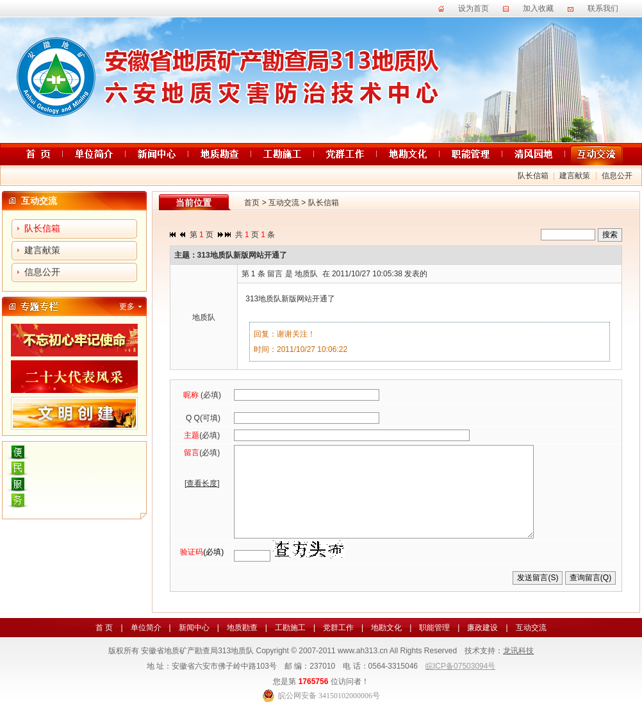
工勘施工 (290, 646)
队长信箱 (533, 175)
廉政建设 (482, 646)
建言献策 (574, 175)
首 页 (104, 646)
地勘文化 (386, 646)
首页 (251, 202)
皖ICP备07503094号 (460, 685)
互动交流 (283, 202)
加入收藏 (538, 8)
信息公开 (617, 175)
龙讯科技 (518, 669)
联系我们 (603, 8)
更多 (127, 306)
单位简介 (146, 646)
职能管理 (434, 646)
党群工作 (338, 646)
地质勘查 (242, 646)
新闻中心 (194, 646)
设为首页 (473, 8)
